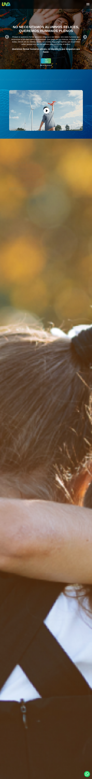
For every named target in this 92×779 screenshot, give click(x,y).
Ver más (46, 61)
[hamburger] (88, 4)
